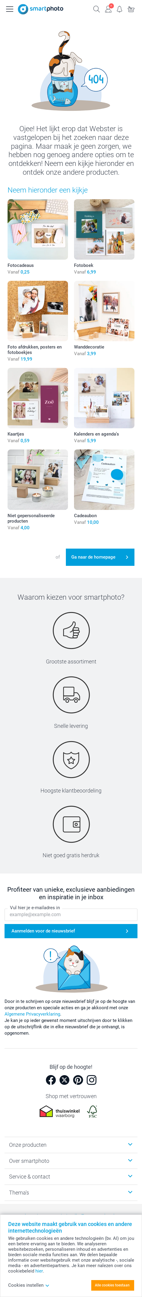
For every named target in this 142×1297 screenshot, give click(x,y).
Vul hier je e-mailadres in (35, 907)
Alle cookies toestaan (112, 1285)
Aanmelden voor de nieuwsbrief (43, 931)
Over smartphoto (29, 1161)
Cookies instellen (29, 1285)
